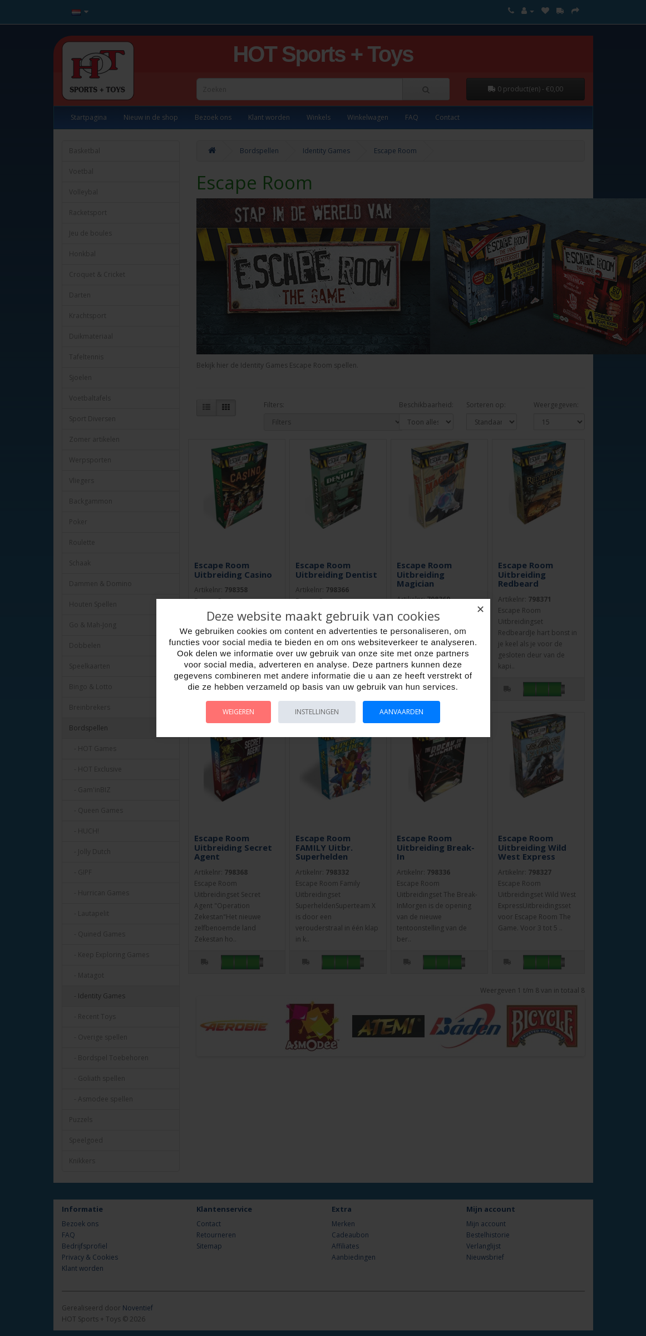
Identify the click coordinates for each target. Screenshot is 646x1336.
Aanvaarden (401, 711)
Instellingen (317, 711)
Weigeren (238, 711)
